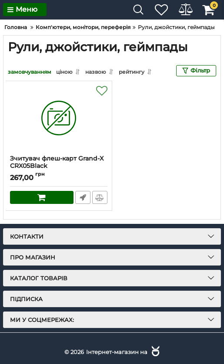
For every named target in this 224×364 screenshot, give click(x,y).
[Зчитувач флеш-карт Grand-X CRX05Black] (58, 117)
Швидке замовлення (82, 196)
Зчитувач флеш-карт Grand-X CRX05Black (57, 161)
